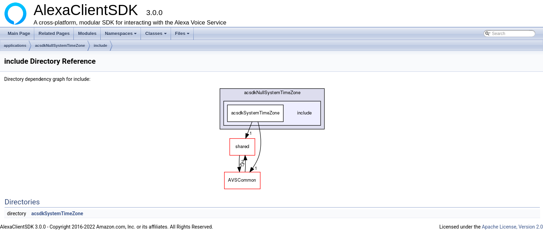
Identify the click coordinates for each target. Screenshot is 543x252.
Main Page (19, 33)
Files (183, 35)
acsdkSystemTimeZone (57, 213)
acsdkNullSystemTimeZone (60, 45)
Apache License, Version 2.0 (512, 227)
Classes (156, 35)
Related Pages (54, 33)
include (100, 45)
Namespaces (121, 35)
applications (15, 45)
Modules (87, 33)
